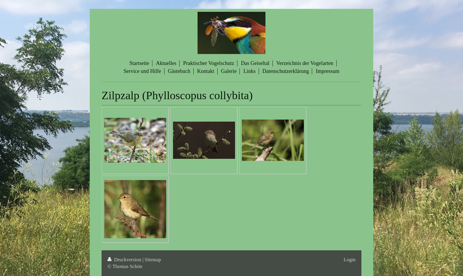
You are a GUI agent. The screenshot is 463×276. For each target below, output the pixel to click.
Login (350, 259)
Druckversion (124, 259)
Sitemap (153, 259)
